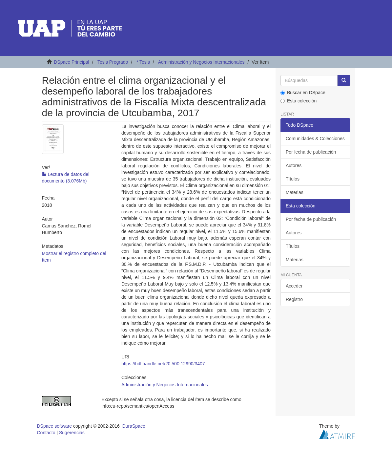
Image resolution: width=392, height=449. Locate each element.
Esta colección (298, 100)
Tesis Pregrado (112, 62)
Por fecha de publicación (311, 152)
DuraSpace (133, 426)
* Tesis (143, 62)
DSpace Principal (71, 62)
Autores (293, 165)
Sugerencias (72, 432)
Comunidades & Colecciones (315, 138)
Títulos (292, 179)
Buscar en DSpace (302, 92)
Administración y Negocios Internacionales (201, 62)
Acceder (294, 286)
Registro (294, 299)
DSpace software (54, 426)
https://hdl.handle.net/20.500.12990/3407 (163, 363)
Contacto (46, 432)
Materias (294, 192)
